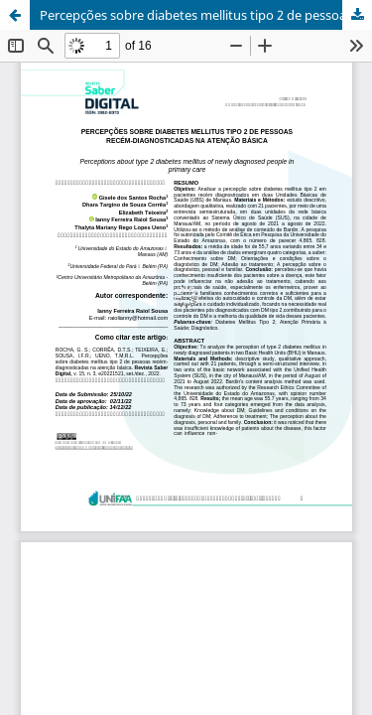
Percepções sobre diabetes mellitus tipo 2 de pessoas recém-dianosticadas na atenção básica (206, 15)
